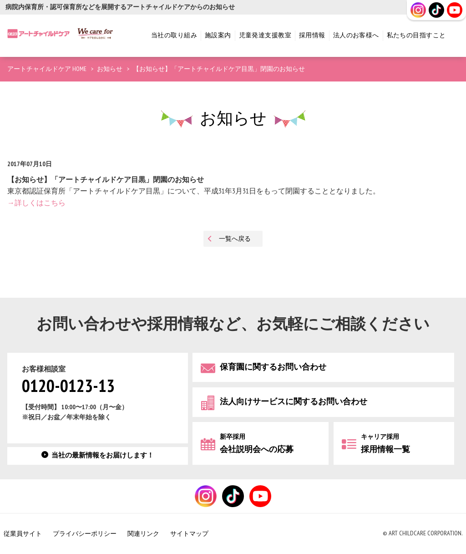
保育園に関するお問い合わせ (273, 367)
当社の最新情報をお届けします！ (102, 455)
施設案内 (218, 35)
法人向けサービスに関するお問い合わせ (293, 401)
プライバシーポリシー (84, 533)
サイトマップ (189, 533)
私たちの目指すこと (416, 35)
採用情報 (312, 35)
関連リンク (143, 533)
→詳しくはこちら (36, 203)
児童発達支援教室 (265, 35)
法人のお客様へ (356, 35)
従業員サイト (23, 533)
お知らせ (109, 69)
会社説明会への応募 (257, 443)
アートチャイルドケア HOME (46, 69)
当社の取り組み (174, 35)
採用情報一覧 (385, 443)
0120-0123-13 (68, 386)
